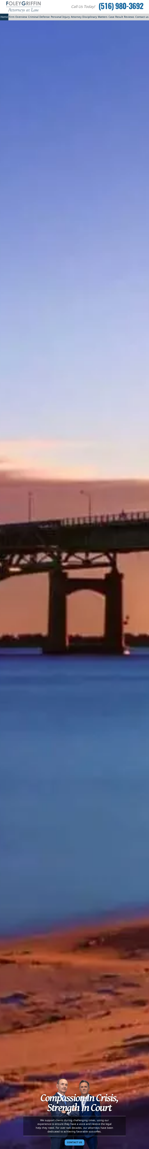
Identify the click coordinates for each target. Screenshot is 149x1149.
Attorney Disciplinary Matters (89, 17)
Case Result (115, 17)
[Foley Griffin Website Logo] (23, 6)
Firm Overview (18, 17)
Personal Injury (60, 17)
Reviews (129, 17)
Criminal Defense (39, 17)
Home (4, 17)
